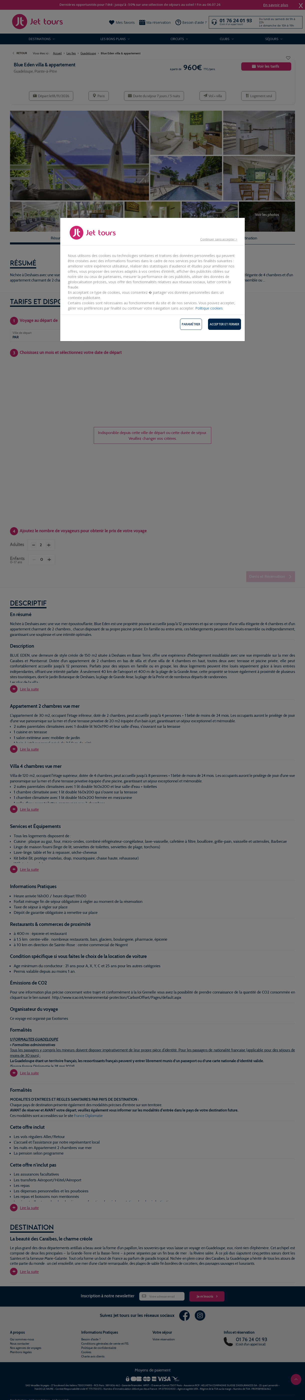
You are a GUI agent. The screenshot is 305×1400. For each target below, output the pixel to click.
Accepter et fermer (224, 324)
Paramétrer (191, 324)
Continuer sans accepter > (218, 239)
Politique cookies (209, 308)
